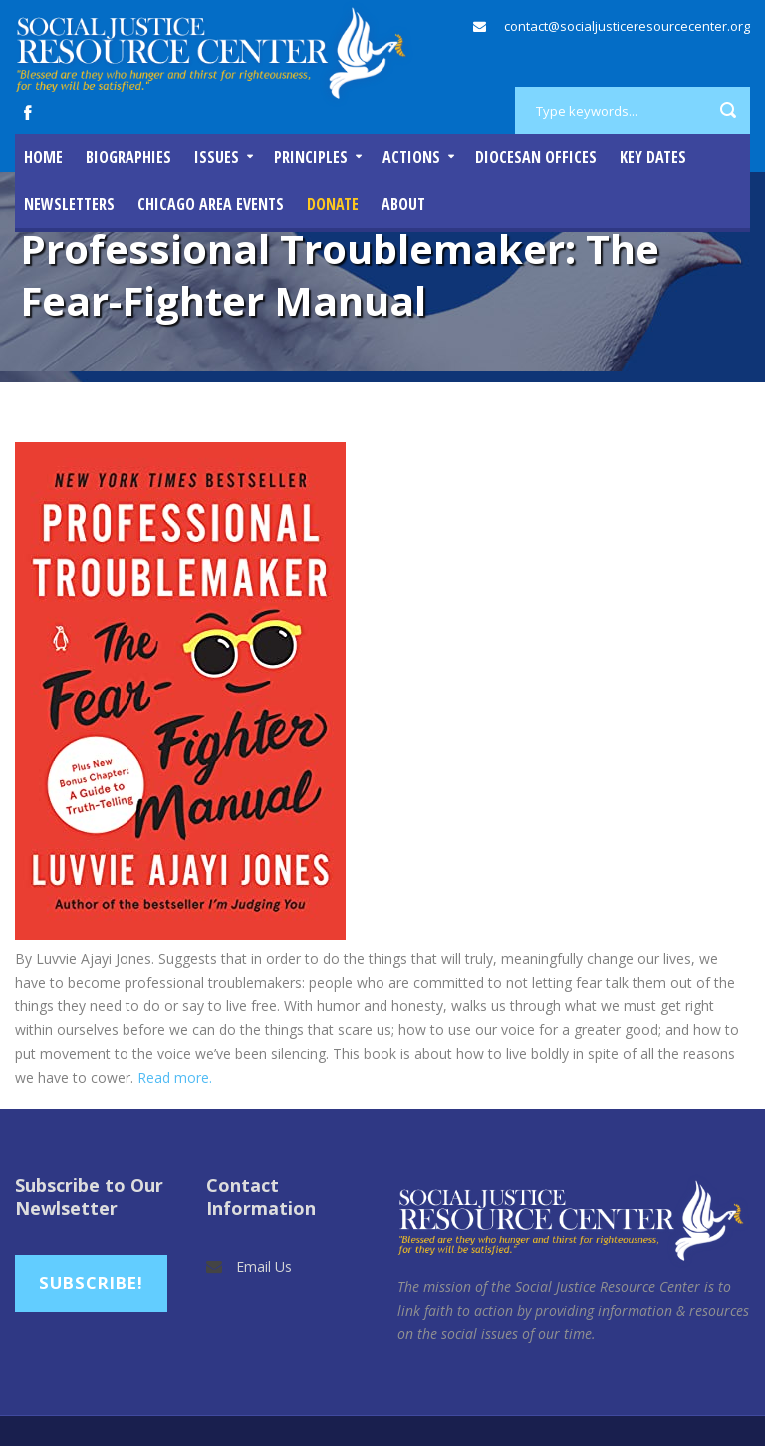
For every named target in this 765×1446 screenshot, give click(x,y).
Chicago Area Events (210, 204)
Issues (216, 157)
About (403, 204)
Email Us (264, 1266)
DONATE (333, 204)
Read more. (176, 1077)
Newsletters (69, 204)
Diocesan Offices (536, 157)
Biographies (128, 157)
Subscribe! (91, 1282)
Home (43, 157)
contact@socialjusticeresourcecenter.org (627, 26)
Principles (311, 157)
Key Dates (653, 157)
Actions (411, 157)
